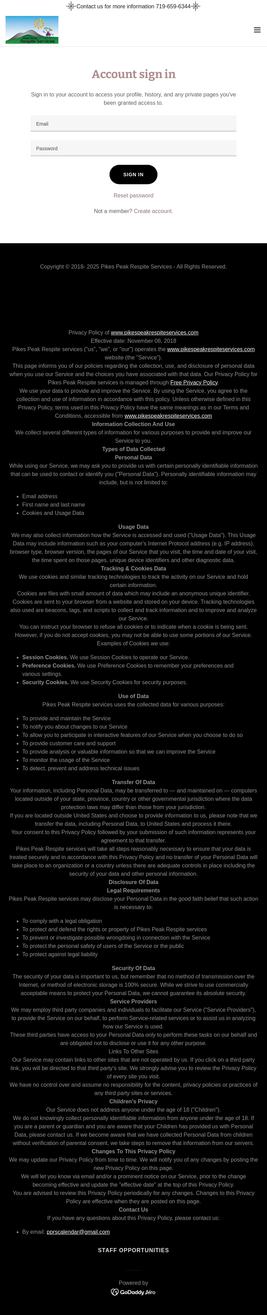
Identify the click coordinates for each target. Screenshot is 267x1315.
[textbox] (133, 124)
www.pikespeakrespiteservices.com (155, 333)
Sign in (133, 174)
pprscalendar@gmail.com (78, 1232)
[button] (257, 30)
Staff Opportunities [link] (133, 1250)
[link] (32, 30)
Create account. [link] (153, 211)
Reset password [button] (134, 195)
